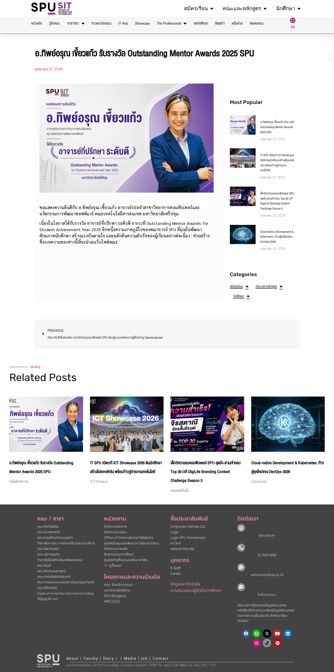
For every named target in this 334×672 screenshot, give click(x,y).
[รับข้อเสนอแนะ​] (241, 587)
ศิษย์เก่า (220, 23)
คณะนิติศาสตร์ (47, 588)
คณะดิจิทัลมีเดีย (48, 526)
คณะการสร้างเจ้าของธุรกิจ (55, 537)
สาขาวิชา (76, 23)
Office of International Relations (129, 537)
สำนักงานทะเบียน (115, 532)
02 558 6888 (267, 555)
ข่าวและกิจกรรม (101, 23)
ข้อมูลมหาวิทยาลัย (185, 584)
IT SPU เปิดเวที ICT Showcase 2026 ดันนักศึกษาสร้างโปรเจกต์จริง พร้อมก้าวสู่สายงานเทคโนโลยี (277, 163)
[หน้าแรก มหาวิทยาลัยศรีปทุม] (48, 661)
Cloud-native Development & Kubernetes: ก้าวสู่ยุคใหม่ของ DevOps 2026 (277, 236)
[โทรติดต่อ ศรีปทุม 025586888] (308, 56)
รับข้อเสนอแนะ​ (266, 594)
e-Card (175, 543)
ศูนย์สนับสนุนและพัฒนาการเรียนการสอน (131, 543)
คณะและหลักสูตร (245, 8)
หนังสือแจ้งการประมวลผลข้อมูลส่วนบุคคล (265, 610)
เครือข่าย (237, 23)
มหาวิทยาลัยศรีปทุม (117, 590)
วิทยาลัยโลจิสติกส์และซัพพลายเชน (59, 560)
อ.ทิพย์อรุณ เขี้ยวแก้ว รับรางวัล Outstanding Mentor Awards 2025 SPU (277, 127)
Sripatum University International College (65, 593)
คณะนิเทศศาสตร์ (48, 532)
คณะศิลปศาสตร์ (48, 549)
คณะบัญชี (44, 565)
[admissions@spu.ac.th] (241, 567)
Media (131, 658)
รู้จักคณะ (54, 23)
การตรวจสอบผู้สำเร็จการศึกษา (195, 591)
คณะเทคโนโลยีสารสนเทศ (54, 576)
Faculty (91, 658)
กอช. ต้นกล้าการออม (118, 585)
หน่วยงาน (115, 519)
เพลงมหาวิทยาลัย (182, 549)
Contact (161, 658)
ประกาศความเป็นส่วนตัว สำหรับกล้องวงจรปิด (262, 618)
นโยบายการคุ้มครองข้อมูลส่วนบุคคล (261, 605)
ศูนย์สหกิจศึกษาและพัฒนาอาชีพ (125, 560)
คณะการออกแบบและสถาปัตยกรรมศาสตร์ (65, 582)
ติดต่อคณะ (257, 23)
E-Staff (175, 568)
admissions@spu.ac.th (267, 574)
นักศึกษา (288, 8)
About (72, 658)
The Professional (172, 23)
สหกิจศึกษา (201, 23)
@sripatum (267, 535)
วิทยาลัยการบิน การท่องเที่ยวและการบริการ (66, 543)
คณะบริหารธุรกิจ (48, 554)
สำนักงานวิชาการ (115, 526)
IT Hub (123, 23)
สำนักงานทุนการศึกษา (119, 554)
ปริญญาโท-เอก (47, 599)
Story (108, 658)
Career (175, 573)
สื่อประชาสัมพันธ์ (189, 519)
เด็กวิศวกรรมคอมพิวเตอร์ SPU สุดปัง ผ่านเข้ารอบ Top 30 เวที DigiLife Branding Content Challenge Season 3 (277, 201)
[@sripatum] (241, 528)
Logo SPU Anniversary (187, 537)
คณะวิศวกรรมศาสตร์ (51, 571)
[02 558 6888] (241, 548)
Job (144, 658)
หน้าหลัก (36, 23)
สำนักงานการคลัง (116, 549)
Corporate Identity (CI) (187, 526)
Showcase (142, 23)
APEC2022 (112, 601)
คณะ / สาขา (50, 519)
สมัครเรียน (198, 8)
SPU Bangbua (114, 596)
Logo (174, 532)
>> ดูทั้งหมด (112, 565)
